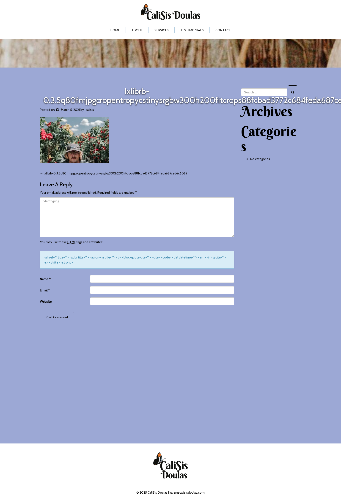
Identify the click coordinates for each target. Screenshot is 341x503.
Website (46, 301)
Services (161, 30)
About (137, 30)
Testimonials (192, 30)
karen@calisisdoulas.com (187, 492)
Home (115, 30)
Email (45, 290)
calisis (89, 110)
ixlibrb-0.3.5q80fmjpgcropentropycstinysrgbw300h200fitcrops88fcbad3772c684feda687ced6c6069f (114, 173)
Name (45, 279)
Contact (223, 30)
